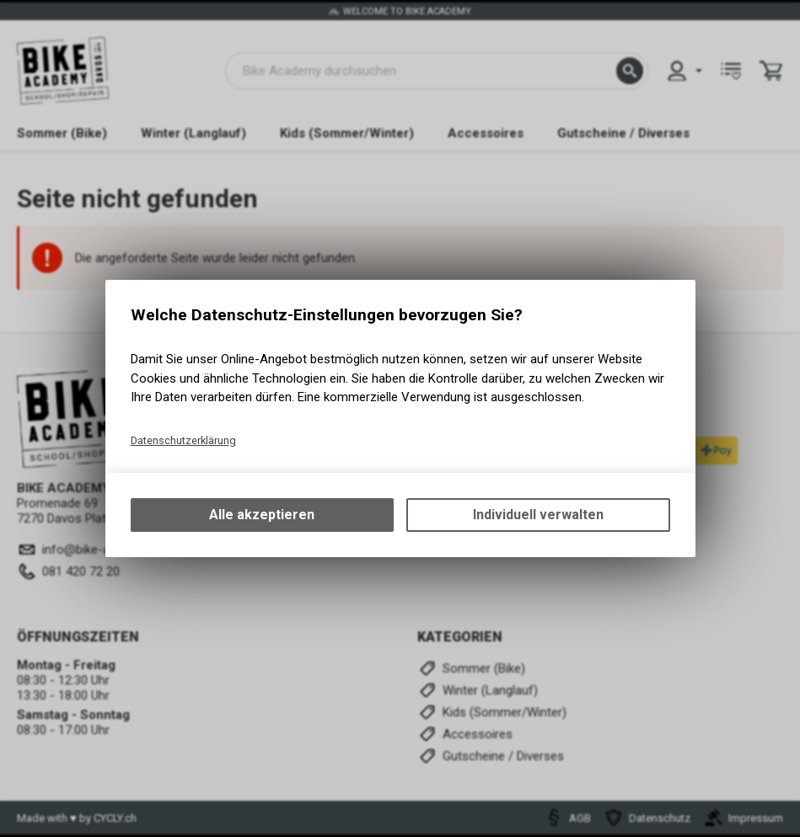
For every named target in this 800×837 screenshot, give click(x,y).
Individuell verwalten (538, 515)
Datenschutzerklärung (183, 440)
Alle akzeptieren (261, 515)
